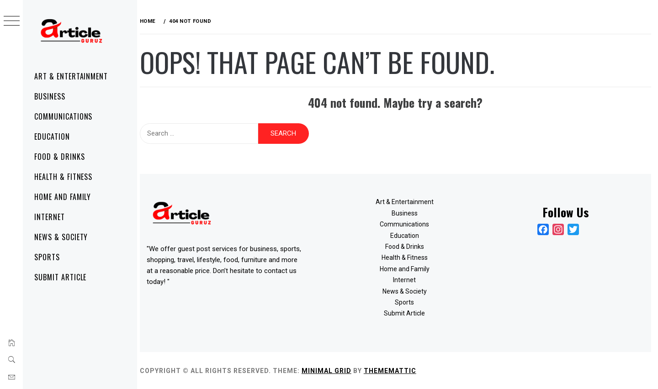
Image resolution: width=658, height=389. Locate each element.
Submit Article (60, 277)
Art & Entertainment (71, 76)
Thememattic (394, 370)
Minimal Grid (331, 370)
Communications (63, 116)
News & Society (61, 236)
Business (49, 96)
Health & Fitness (63, 176)
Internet (49, 216)
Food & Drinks (59, 156)
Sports (47, 257)
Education (52, 136)
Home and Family (62, 196)
